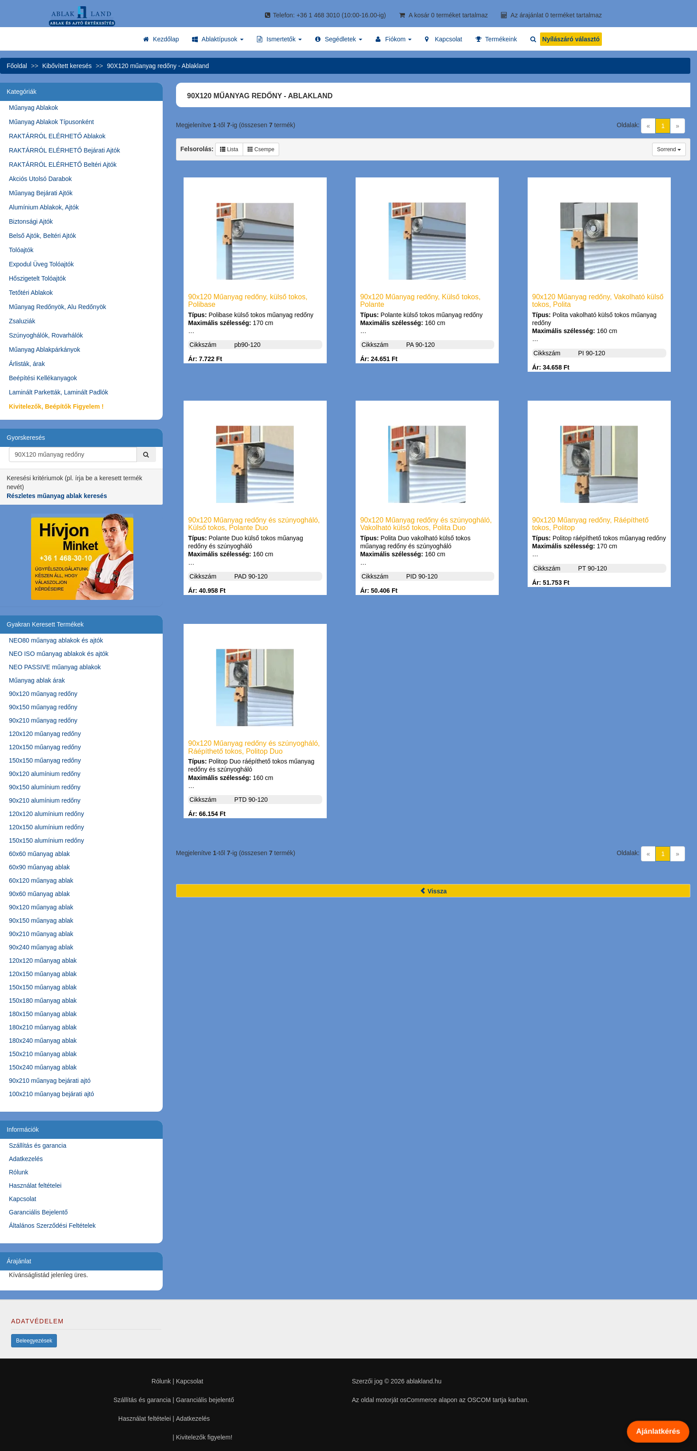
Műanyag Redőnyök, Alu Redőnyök (57, 306)
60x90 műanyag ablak (39, 867)
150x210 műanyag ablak (43, 1053)
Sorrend (669, 149)
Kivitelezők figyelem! (204, 1437)
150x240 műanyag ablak (43, 1067)
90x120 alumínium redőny (44, 773)
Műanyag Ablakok (33, 107)
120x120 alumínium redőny (46, 813)
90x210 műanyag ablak (41, 933)
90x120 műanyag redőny (43, 693)
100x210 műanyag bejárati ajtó (51, 1093)
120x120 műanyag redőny (45, 733)
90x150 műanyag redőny (43, 707)
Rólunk (18, 1172)
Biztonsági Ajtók (31, 221)
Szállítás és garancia (37, 1145)
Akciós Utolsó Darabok (40, 178)
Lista (229, 149)
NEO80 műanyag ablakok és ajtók (56, 640)
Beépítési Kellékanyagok (43, 378)
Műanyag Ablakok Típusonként (51, 121)
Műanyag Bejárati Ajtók (40, 193)
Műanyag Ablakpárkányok (44, 349)
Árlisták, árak (27, 363)
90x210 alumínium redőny (44, 800)
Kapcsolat (22, 1198)
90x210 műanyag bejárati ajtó (50, 1080)
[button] (217, 39)
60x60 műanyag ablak (39, 853)
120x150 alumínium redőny (46, 827)
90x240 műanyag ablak (41, 947)
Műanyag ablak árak (37, 680)
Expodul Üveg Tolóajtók (41, 264)
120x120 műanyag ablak (43, 960)
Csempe (261, 149)
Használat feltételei (35, 1185)
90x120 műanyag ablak (41, 907)
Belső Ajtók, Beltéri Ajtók (42, 235)
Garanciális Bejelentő (38, 1212)
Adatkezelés (26, 1158)
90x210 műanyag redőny (43, 720)
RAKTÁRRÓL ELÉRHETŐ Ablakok (57, 136)
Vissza (433, 891)
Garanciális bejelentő (205, 1399)
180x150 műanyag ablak (43, 1013)
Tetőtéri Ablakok (31, 292)
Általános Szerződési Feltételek (52, 1225)
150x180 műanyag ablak (43, 1000)
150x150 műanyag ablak (43, 987)
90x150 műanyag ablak (41, 920)
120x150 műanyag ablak (43, 973)
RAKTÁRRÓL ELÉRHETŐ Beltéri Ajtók (62, 164)
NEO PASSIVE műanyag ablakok (55, 667)
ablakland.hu (423, 1381)
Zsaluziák (22, 321)
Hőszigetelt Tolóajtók (37, 278)
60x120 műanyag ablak (41, 880)
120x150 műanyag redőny (45, 747)
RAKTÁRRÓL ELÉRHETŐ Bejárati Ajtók (64, 150)
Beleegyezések (34, 1341)
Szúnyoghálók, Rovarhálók (46, 335)
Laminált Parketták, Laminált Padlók (58, 392)
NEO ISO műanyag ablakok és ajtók (58, 653)
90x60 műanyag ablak (39, 893)
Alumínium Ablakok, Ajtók (44, 207)
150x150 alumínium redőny (46, 840)
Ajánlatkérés (658, 1431)
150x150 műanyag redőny (45, 760)
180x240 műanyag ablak (43, 1040)
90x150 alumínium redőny (44, 787)
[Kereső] (146, 454)
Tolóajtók (21, 249)
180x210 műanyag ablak (43, 1027)
